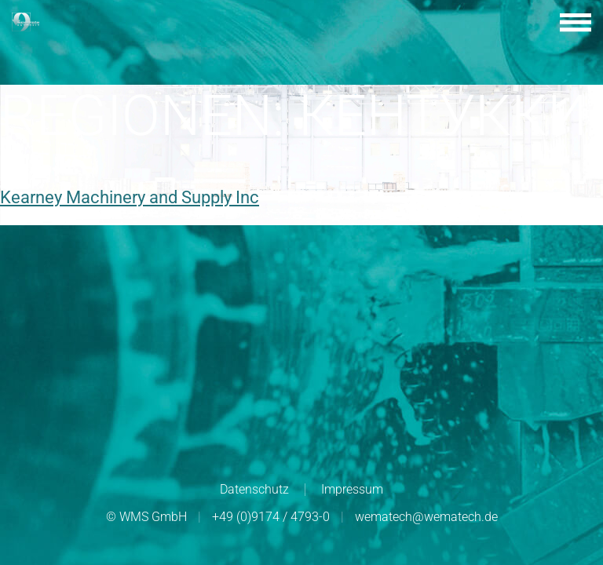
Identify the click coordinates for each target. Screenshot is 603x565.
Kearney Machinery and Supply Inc (129, 197)
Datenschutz (254, 489)
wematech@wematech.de (426, 516)
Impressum (352, 489)
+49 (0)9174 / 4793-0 (271, 516)
